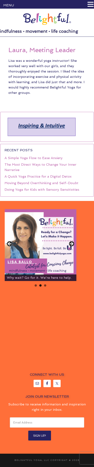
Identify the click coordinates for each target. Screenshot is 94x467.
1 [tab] (36, 285)
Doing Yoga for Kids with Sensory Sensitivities (42, 190)
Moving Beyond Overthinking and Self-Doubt (41, 183)
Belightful (47, 19)
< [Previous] (10, 244)
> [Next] (71, 244)
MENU (8, 5)
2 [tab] (40, 285)
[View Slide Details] (40, 245)
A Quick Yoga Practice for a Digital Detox (38, 176)
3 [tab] (45, 285)
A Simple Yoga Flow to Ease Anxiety (33, 158)
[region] (41, 127)
